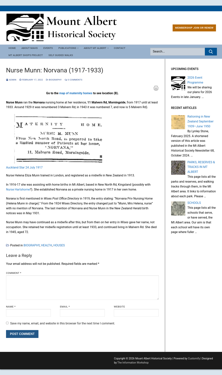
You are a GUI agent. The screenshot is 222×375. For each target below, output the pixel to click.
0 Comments (73, 79)
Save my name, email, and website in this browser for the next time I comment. (62, 323)
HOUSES (59, 245)
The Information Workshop (133, 362)
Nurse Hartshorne (18, 189)
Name (11, 306)
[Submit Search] (211, 52)
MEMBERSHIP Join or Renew (194, 27)
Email (65, 306)
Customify (194, 358)
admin (11, 79)
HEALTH (46, 245)
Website (119, 306)
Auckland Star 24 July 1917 (24, 167)
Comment (13, 272)
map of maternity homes (75, 93)
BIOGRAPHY (54, 79)
